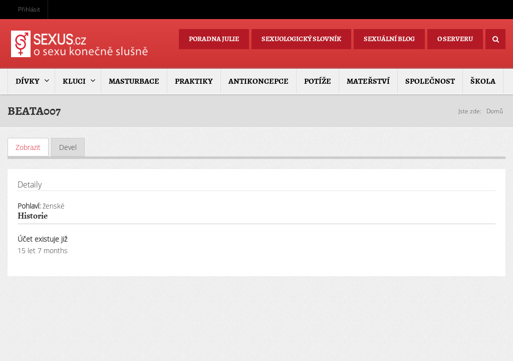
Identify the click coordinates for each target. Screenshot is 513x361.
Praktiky (194, 81)
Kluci (74, 81)
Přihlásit (29, 9)
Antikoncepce (258, 81)
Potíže (317, 81)
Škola (482, 81)
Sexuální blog (389, 39)
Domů (494, 111)
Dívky (28, 81)
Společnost (430, 81)
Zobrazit (32, 147)
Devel (68, 147)
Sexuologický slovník (301, 39)
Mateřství (368, 81)
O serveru (455, 39)
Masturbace (134, 81)
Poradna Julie (214, 39)
